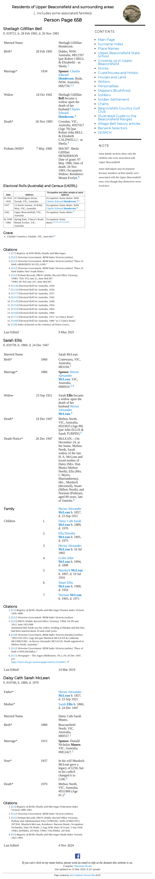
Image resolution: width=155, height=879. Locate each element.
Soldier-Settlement (113, 99)
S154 (15, 305)
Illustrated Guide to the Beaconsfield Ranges (117, 117)
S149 (15, 301)
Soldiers (104, 95)
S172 (15, 316)
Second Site (89, 875)
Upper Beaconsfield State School (119, 54)
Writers (104, 82)
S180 (15, 320)
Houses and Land (112, 77)
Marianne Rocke (83, 865)
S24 (14, 621)
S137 (15, 293)
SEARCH (105, 133)
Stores (103, 68)
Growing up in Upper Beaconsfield (115, 62)
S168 (15, 312)
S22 (14, 257)
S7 (13, 253)
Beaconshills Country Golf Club (119, 110)
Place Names (108, 48)
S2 (13, 806)
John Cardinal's (76, 875)
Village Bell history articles (119, 124)
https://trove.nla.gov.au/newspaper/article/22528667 (38, 661)
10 (54, 222)
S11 (14, 655)
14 (65, 222)
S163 (15, 308)
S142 (15, 297)
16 (54, 236)
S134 (15, 289)
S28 (14, 634)
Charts (103, 104)
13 (63, 222)
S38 (14, 324)
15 (68, 222)
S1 (13, 610)
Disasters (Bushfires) (114, 91)
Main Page (106, 40)
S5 (13, 834)
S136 (15, 285)
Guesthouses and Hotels (118, 73)
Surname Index (110, 44)
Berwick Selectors (112, 128)
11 (57, 222)
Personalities (108, 86)
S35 (14, 275)
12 (60, 222)
